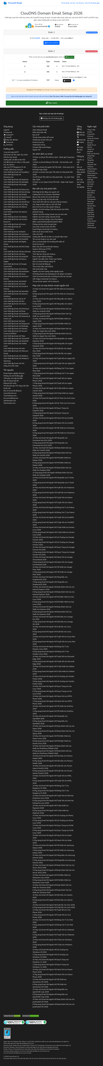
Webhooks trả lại (39, 145)
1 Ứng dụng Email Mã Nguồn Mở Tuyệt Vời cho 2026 (54, 364)
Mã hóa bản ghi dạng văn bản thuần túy (16, 387)
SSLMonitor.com (10, 403)
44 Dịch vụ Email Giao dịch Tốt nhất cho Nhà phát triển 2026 (53, 173)
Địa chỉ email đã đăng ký (13, 391)
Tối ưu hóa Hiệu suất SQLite (43, 266)
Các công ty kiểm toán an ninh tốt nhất (47, 204)
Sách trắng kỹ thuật (40, 130)
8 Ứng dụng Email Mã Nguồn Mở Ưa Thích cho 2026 (54, 404)
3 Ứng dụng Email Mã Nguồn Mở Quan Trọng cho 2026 (51, 414)
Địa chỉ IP (36, 135)
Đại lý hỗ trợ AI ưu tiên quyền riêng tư (46, 207)
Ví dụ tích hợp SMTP (11, 152)
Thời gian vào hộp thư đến (13, 378)
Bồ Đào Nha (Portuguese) (91, 198)
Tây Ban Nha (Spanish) (91, 207)
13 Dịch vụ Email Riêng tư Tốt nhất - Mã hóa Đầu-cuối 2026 (52, 163)
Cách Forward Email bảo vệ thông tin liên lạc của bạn (52, 276)
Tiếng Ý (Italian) (92, 178)
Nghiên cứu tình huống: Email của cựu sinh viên (50, 214)
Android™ (9, 135)
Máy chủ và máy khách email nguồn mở (51, 285)
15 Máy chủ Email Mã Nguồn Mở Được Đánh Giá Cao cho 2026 (53, 588)
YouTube (80, 146)
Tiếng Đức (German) (90, 161)
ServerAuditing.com (11, 398)
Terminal (8, 145)
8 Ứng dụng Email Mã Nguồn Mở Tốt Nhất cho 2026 (50, 985)
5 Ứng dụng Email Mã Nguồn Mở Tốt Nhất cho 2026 (54, 434)
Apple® (6, 130)
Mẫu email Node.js (39, 251)
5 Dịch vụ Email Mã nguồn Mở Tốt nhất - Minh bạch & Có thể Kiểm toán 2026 (53, 168)
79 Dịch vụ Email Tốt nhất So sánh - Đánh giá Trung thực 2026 (53, 158)
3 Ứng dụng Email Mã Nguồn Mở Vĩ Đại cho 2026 (52, 946)
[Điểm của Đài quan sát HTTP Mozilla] (30, 1016)
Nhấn (79, 184)
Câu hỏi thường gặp (92, 3)
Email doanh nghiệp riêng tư (14, 373)
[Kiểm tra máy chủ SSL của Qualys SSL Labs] (12, 1016)
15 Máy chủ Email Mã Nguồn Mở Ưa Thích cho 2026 (54, 399)
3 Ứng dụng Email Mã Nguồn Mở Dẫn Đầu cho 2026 (53, 623)
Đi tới (92, 32)
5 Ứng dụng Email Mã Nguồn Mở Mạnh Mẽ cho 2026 (52, 841)
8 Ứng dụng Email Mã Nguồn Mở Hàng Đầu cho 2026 (50, 722)
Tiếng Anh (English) (90, 150)
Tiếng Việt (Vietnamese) (91, 226)
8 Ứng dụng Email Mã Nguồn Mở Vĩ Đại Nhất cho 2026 (53, 533)
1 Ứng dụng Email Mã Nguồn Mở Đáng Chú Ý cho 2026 (53, 374)
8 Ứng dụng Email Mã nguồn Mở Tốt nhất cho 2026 (53, 295)
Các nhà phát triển (41, 126)
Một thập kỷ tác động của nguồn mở (46, 192)
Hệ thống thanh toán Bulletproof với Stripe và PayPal (52, 274)
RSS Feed (79, 151)
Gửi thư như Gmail (10, 157)
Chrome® (8, 142)
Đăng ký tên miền (10, 383)
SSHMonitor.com (10, 401)
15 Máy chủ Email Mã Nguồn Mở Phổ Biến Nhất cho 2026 (52, 320)
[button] (74, 80)
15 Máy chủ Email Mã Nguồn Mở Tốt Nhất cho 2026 (54, 429)
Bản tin (81, 132)
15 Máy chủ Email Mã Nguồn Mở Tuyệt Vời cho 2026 (54, 359)
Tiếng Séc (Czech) (93, 138)
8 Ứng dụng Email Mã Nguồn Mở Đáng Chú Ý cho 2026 (53, 513)
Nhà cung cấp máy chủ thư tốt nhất (45, 199)
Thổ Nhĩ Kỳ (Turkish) (90, 218)
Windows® (8, 132)
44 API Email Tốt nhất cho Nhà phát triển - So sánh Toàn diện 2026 (53, 178)
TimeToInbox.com (10, 396)
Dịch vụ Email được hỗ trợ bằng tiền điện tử (48, 242)
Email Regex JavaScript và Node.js (45, 229)
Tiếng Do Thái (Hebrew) (91, 166)
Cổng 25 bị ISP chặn (11, 366)
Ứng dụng (8, 126)
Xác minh (69, 57)
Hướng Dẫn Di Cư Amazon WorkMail (46, 194)
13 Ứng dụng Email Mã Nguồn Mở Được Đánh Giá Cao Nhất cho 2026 (52, 474)
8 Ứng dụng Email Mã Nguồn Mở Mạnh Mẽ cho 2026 (53, 424)
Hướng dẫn (9, 148)
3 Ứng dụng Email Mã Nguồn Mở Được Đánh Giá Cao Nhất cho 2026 (52, 315)
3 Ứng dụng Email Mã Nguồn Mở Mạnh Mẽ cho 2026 (53, 563)
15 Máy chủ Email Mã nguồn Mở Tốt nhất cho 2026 (53, 290)
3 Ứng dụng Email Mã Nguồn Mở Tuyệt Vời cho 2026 (52, 916)
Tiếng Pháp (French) (91, 157)
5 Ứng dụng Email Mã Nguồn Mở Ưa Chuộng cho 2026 (53, 543)
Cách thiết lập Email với (16, 172)
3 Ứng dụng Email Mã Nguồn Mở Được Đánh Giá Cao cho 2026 (54, 871)
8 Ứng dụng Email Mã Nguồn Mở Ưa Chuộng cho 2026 (53, 821)
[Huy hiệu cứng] (7, 1033)
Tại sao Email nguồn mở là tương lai (46, 281)
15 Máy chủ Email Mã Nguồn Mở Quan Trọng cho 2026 (51, 409)
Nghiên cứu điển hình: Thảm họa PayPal (47, 259)
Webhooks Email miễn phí (42, 140)
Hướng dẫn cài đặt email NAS (14, 160)
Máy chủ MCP (38, 234)
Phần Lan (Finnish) (93, 154)
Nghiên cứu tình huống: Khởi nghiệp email (48, 271)
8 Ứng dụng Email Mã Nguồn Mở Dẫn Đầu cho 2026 (53, 762)
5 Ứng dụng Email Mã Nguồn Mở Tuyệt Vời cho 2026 (53, 662)
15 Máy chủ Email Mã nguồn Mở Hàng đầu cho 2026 (52, 300)
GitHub (81, 135)
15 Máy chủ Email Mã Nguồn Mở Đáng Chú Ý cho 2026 (53, 369)
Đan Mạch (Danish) (90, 142)
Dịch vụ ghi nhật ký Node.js (43, 256)
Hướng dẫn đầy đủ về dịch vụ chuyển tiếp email (50, 237)
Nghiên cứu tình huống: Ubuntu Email (46, 217)
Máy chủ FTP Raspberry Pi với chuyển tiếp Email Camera (15, 168)
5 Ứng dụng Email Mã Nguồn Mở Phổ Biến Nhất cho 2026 (52, 325)
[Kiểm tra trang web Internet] (14, 1022)
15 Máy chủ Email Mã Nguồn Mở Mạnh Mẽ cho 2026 (53, 419)
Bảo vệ (79, 167)
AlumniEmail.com (10, 393)
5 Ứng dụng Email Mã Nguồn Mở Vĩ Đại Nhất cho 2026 (53, 394)
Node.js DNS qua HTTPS (42, 249)
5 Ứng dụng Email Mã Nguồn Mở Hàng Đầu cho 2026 (53, 344)
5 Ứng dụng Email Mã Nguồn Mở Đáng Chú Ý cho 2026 (53, 926)
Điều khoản (81, 172)
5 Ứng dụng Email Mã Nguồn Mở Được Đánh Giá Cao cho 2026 (54, 593)
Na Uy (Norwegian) (91, 189)
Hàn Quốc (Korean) (90, 185)
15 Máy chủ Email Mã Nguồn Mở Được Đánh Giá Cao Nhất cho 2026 (52, 310)
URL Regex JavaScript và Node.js (45, 279)
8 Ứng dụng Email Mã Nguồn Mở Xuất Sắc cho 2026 (53, 493)
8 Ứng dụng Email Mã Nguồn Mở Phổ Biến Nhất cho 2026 (52, 464)
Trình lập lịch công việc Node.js (44, 254)
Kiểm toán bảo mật (39, 132)
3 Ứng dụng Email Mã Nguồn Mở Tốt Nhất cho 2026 (52, 573)
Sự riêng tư (80, 3)
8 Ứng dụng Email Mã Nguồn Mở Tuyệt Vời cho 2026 (53, 503)
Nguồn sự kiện (80, 161)
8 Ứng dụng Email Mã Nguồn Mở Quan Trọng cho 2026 (52, 692)
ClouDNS (37, 38)
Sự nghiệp (80, 187)
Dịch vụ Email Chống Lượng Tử (44, 261)
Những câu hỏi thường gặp (51, 118)
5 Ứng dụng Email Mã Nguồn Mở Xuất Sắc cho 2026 (52, 354)
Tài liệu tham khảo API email (43, 137)
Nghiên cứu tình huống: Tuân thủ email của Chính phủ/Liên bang (51, 210)
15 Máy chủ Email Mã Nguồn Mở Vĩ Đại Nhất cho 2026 (53, 389)
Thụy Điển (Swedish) (90, 211)
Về (78, 165)
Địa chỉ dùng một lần (11, 381)
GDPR (79, 174)
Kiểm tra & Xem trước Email (43, 232)
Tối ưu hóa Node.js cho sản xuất (44, 239)
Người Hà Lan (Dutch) (91, 146)
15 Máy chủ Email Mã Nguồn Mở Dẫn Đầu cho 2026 (53, 618)
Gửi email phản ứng (40, 269)
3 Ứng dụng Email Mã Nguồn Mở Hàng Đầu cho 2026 (53, 484)
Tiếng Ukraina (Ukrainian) (91, 222)
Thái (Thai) (90, 214)
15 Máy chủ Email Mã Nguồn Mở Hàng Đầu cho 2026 (52, 339)
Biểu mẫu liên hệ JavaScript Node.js (46, 247)
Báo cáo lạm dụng (80, 180)
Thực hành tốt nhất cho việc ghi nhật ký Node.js (50, 202)
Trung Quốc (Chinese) (91, 135)
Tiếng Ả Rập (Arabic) (91, 131)
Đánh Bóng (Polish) (91, 194)
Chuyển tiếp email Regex (42, 147)
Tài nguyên (9, 370)
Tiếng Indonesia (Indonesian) (92, 174)
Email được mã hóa (68, 3)
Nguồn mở (36, 150)
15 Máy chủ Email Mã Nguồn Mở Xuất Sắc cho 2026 (52, 349)
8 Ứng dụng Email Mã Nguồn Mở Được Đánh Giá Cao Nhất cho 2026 (52, 454)
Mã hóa (67, 81)
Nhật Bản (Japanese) (90, 181)
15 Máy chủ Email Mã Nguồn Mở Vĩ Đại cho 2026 (52, 941)
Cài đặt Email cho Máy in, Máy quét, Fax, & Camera (17, 163)
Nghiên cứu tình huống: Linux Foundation (48, 219)
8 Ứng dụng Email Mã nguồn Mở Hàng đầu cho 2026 (52, 305)
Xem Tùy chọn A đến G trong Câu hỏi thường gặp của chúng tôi (71, 96)
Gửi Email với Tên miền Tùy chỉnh (16, 155)
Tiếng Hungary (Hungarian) (92, 170)
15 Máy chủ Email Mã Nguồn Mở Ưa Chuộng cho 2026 (53, 538)
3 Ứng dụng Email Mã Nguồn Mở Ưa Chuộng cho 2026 (50, 955)
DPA (78, 177)
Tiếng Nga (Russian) (90, 202)
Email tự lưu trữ (38, 142)
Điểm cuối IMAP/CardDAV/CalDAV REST (47, 222)
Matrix (80, 142)
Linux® (7, 137)
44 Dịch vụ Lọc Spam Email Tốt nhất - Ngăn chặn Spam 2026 (53, 183)
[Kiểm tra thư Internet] (35, 1022)
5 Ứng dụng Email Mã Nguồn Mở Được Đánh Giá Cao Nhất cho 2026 (52, 334)
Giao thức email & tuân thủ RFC (44, 227)
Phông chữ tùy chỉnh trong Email (45, 224)
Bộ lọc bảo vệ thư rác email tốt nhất (46, 197)
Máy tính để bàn (11, 140)
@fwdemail (81, 138)
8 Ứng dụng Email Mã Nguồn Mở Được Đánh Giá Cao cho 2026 (54, 1005)
